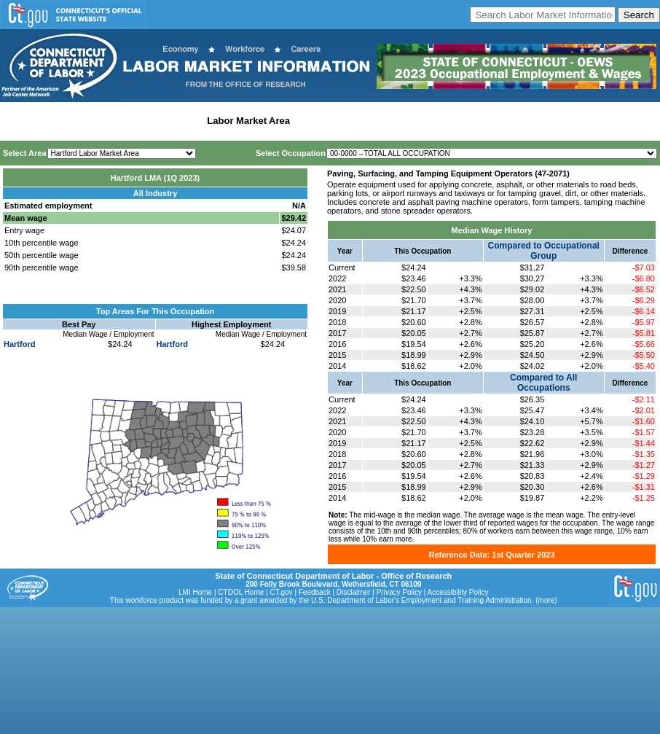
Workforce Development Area (361, 120)
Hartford (19, 344)
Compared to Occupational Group (544, 251)
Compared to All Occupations (543, 382)
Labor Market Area (248, 120)
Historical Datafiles (470, 120)
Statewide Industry (159, 120)
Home (17, 120)
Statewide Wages (75, 120)
